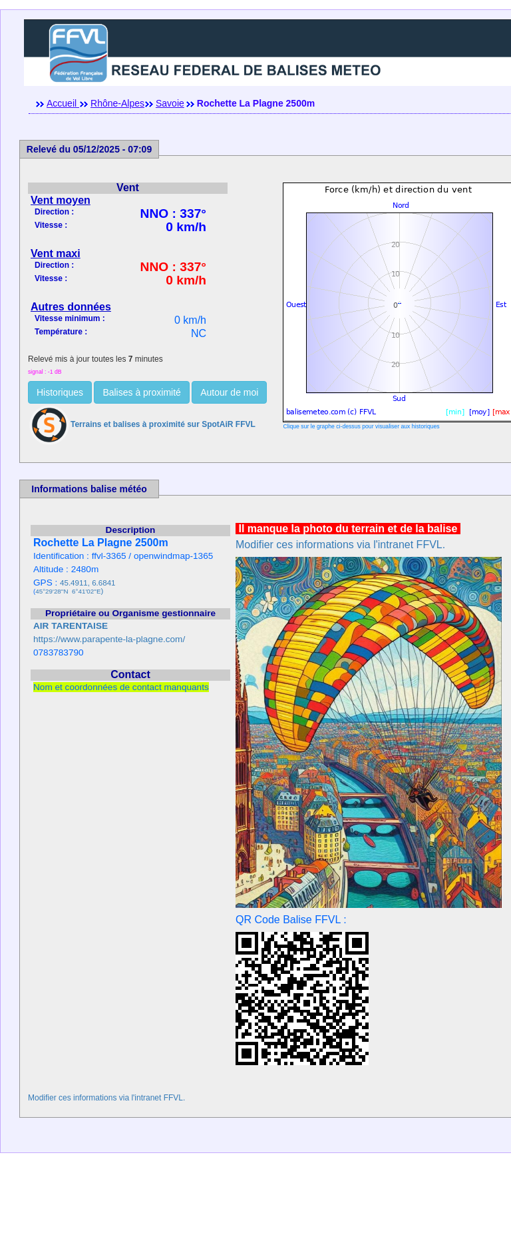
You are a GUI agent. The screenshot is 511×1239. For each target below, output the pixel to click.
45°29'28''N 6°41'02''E (67, 591)
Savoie (170, 103)
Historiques (60, 392)
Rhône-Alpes (117, 103)
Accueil (63, 103)
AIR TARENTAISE (70, 626)
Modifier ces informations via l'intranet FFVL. (340, 544)
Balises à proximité (141, 392)
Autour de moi (229, 392)
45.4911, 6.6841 (87, 583)
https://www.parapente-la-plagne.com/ (109, 639)
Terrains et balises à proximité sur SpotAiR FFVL (142, 424)
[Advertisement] (255, 1209)
